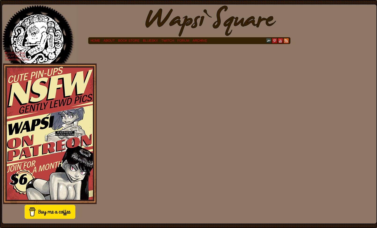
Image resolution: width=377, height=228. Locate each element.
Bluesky (150, 40)
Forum (183, 40)
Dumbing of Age (15, 53)
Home (95, 40)
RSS (286, 41)
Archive (200, 40)
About (109, 40)
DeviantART (269, 41)
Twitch (167, 40)
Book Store (128, 40)
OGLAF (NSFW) (15, 56)
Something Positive (17, 59)
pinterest (275, 41)
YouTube (280, 41)
